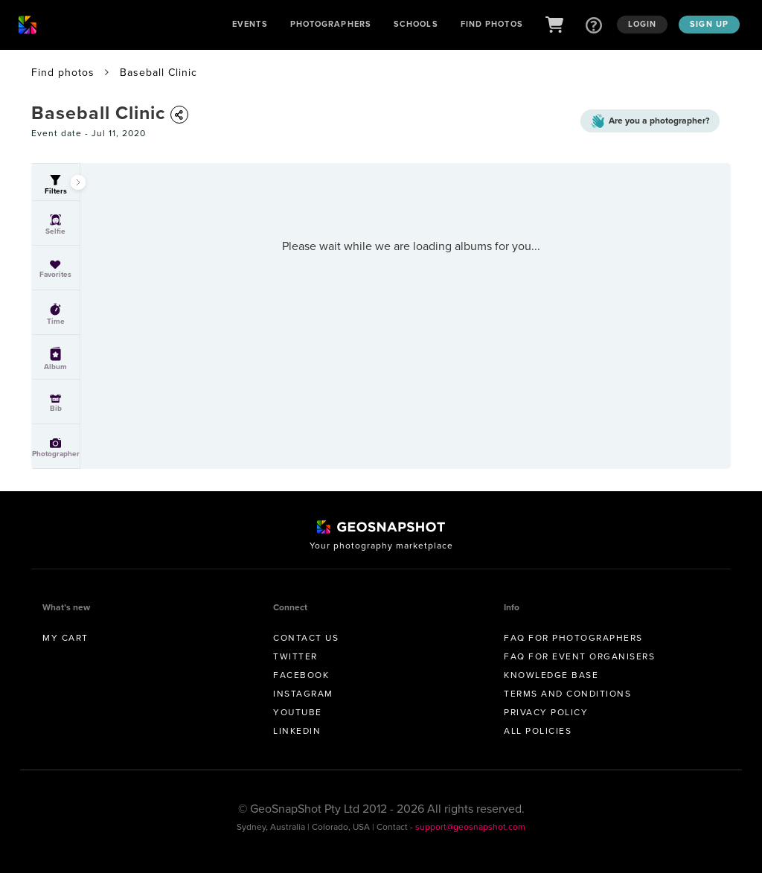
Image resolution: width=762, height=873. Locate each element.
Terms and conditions (567, 693)
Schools (416, 24)
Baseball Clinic (158, 72)
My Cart (65, 638)
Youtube (297, 712)
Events (250, 24)
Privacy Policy (546, 712)
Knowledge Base (551, 675)
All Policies (538, 731)
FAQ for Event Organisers (579, 656)
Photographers (330, 24)
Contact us (306, 638)
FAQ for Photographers (573, 638)
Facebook (301, 675)
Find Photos (492, 24)
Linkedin (297, 731)
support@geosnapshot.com (470, 827)
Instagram (303, 693)
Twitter (295, 656)
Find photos (63, 72)
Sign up (709, 24)
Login (642, 24)
